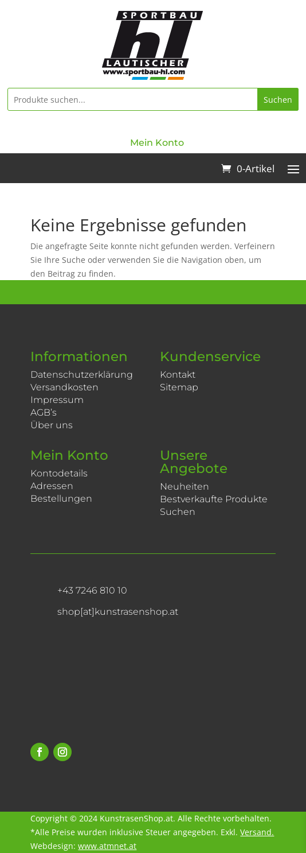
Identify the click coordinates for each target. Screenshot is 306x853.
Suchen (278, 99)
